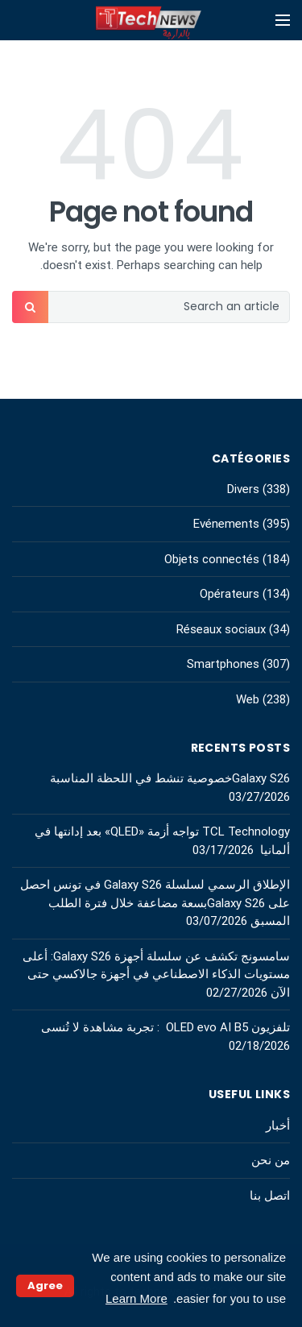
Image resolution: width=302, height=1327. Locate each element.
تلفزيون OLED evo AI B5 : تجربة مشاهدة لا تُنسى (165, 1027)
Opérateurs (229, 594)
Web (247, 699)
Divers (243, 489)
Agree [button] (45, 1285)
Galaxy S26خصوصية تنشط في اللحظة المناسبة (170, 778)
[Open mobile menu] (282, 20)
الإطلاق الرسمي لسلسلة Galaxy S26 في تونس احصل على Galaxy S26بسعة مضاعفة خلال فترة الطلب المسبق (155, 902)
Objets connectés (211, 559)
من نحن (270, 1160)
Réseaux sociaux (221, 629)
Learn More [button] (136, 1298)
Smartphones (223, 664)
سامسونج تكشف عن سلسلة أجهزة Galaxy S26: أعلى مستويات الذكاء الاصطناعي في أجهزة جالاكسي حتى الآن (156, 974)
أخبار (278, 1125)
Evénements (226, 523)
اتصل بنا (270, 1195)
